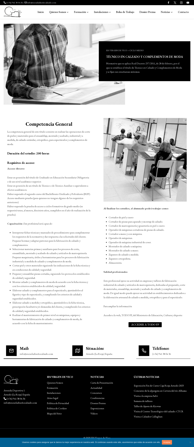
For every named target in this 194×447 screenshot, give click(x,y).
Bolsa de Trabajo (125, 12)
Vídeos (94, 413)
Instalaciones (54, 393)
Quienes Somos (55, 382)
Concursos (96, 393)
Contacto (183, 12)
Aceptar (167, 442)
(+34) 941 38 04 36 (14, 2)
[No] (190, 442)
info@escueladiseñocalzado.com (41, 2)
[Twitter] (174, 2)
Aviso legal (52, 398)
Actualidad (96, 388)
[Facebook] (168, 2)
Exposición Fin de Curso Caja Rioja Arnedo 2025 (159, 385)
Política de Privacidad (58, 403)
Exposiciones (97, 408)
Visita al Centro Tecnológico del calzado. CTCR (158, 411)
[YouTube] (187, 2)
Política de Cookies (57, 408)
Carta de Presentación (101, 382)
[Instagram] (181, 2)
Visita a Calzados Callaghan (148, 416)
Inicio (41, 12)
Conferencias (97, 398)
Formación (52, 388)
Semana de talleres (143, 401)
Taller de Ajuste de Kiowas (147, 406)
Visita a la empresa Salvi (146, 396)
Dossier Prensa (147, 12)
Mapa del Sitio (54, 413)
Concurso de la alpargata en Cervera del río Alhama (160, 390)
